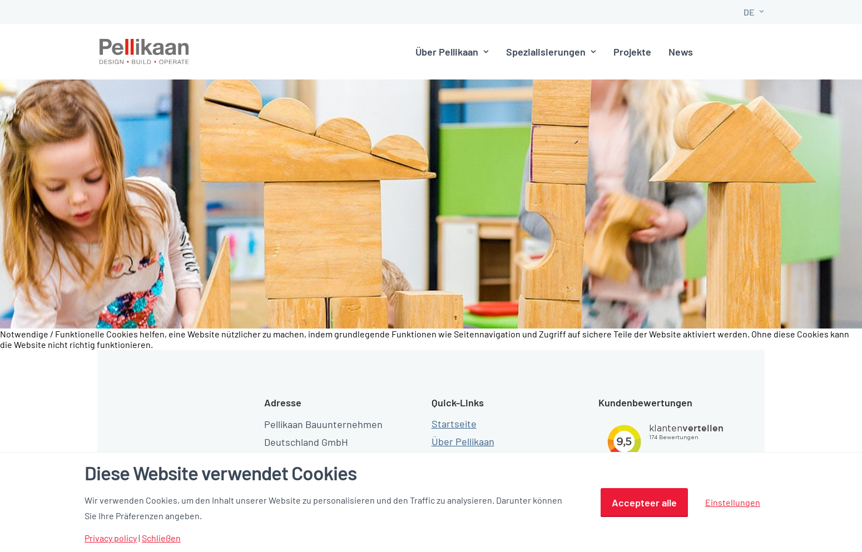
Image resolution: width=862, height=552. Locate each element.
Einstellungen (732, 502)
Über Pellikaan (426, 52)
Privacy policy (111, 538)
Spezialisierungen (525, 52)
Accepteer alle (644, 502)
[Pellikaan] (145, 51)
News (655, 52)
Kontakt (723, 52)
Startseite (454, 405)
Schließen (161, 538)
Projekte (607, 52)
